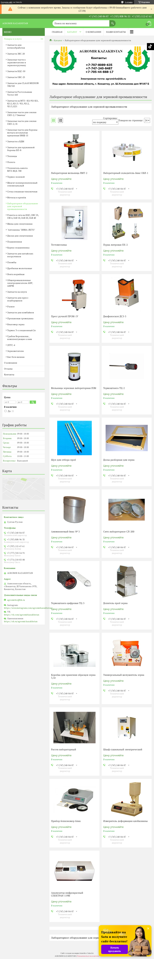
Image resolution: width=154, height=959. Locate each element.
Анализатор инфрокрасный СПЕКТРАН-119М (67, 894)
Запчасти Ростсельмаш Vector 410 (19, 93)
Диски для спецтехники (20, 235)
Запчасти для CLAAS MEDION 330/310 (23, 84)
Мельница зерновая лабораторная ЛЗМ (73, 388)
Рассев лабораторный (63, 749)
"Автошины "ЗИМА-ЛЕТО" (21, 229)
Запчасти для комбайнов (20, 312)
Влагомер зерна (15, 324)
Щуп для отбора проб (63, 459)
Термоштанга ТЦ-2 (114, 388)
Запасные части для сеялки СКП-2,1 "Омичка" (21, 114)
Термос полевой (16, 176)
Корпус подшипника (18, 247)
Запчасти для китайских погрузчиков (20, 255)
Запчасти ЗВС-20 (16, 53)
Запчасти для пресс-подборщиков (18, 299)
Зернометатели (15, 350)
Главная (57, 31)
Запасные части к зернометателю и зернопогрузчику (16, 62)
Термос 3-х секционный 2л (21, 330)
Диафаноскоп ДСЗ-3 (114, 316)
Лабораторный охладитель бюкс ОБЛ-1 (125, 173)
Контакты (9, 374)
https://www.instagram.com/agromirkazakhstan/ (28, 607)
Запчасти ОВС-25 (16, 77)
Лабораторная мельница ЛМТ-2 (69, 173)
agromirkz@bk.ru (16, 600)
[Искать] (112, 22)
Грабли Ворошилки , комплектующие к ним (19, 338)
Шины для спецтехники (20, 223)
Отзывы (8, 368)
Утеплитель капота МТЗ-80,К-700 (17, 169)
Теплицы (12, 156)
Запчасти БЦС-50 (16, 71)
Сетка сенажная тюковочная (22, 191)
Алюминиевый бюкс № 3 (65, 531)
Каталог (72, 31)
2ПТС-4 (11, 345)
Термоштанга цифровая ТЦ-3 (67, 603)
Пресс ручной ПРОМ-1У (64, 316)
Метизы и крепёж (16, 197)
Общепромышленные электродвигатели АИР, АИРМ (20, 283)
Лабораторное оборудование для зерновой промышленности (22, 206)
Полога (11, 162)
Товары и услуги (13, 38)
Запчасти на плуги (17, 291)
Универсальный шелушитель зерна (123, 674)
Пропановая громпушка (20, 318)
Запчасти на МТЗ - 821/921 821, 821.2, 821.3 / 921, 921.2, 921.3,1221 (22, 103)
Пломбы (11, 262)
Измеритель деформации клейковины (125, 821)
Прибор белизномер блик (66, 821)
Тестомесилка (59, 244)
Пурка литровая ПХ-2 (115, 244)
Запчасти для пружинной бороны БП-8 (21, 149)
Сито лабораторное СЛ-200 (118, 531)
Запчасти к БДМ (15, 141)
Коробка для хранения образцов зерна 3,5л (73, 676)
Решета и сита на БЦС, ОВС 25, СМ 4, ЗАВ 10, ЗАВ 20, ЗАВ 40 (23, 216)
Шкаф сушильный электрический (122, 749)
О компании (93, 31)
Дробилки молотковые (19, 268)
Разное (11, 306)
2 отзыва (128, 2)
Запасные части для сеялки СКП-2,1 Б (21, 122)
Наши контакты (116, 31)
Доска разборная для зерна (119, 459)
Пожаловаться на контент (88, 956)
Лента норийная (16, 274)
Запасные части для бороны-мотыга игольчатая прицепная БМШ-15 (22, 132)
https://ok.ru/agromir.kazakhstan (20, 621)
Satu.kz (90, 953)
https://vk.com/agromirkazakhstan (21, 614)
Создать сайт (6, 2)
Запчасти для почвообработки (16, 46)
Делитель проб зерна (115, 603)
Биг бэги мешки (16, 356)
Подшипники (14, 241)
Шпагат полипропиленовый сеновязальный (22, 184)
